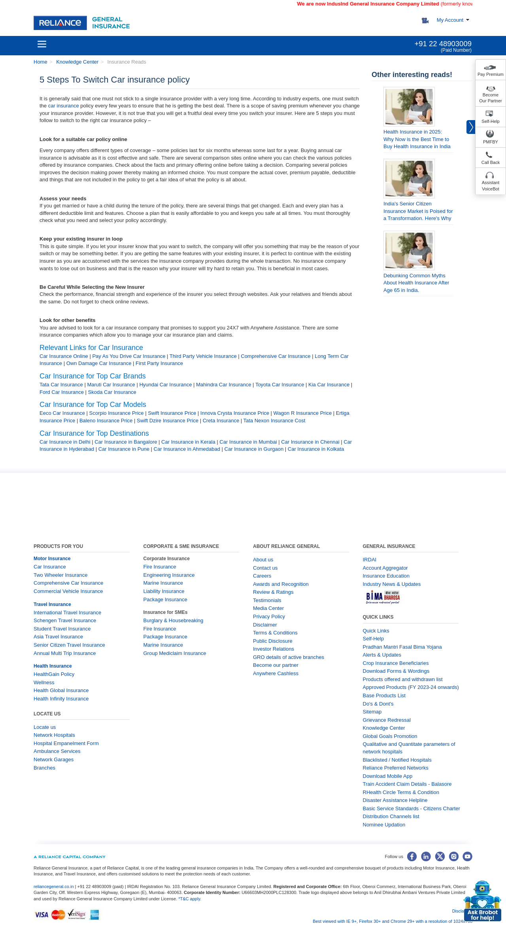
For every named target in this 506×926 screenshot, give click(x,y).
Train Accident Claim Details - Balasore (407, 784)
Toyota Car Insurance (279, 385)
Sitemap (372, 712)
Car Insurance (50, 567)
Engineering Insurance (169, 575)
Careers (262, 576)
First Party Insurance (159, 363)
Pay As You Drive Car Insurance (128, 356)
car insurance (63, 106)
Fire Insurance (159, 567)
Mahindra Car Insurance (223, 385)
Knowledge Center (77, 62)
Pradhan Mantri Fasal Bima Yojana (402, 647)
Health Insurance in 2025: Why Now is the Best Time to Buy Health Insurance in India (417, 139)
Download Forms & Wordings (396, 671)
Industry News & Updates (392, 584)
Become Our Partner (490, 98)
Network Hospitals (54, 735)
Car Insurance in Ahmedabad (187, 449)
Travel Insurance (52, 604)
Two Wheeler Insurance (61, 575)
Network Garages (54, 759)
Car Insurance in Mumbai (248, 442)
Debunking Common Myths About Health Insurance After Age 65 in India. (416, 283)
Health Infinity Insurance (62, 699)
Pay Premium (491, 74)
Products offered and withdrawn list (403, 679)
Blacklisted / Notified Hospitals (397, 760)
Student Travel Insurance (62, 629)
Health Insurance (53, 666)
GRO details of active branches (288, 657)
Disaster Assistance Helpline (395, 800)
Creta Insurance (221, 420)
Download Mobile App (388, 776)
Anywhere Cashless (275, 673)
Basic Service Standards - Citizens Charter (411, 808)
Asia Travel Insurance (58, 637)
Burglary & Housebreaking (173, 620)
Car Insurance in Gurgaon (254, 449)
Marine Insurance (163, 583)
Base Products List (384, 695)
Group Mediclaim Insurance (174, 653)
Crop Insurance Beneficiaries (396, 663)
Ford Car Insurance (62, 392)
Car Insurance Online (64, 356)
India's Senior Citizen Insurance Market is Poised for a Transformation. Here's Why (418, 211)
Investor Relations (273, 649)
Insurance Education (386, 576)
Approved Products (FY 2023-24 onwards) (411, 687)
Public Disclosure (273, 641)
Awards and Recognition (281, 584)
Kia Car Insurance (328, 385)
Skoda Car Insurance (112, 392)
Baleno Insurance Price (105, 420)
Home (40, 62)
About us (263, 560)
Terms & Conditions (275, 633)
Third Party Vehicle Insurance (203, 356)
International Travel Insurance (67, 612)
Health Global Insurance (62, 690)
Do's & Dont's (378, 704)
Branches (44, 768)
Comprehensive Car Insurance (275, 356)
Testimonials (267, 600)
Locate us (45, 727)
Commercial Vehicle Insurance (68, 591)
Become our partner (275, 665)
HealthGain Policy (54, 674)
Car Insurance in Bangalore (125, 442)
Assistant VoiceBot (491, 185)
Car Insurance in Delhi (65, 442)
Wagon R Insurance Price (303, 413)
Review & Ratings (273, 592)
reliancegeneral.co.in (54, 886)
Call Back (490, 162)
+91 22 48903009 (443, 44)
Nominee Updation (384, 825)
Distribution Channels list (391, 816)
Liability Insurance (164, 591)
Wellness (44, 682)
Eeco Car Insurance (62, 413)
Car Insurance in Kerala (188, 442)
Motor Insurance (52, 558)
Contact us (265, 568)
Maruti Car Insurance (111, 385)
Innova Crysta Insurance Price (234, 413)
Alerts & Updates (382, 655)
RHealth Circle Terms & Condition (401, 792)
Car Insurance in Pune (123, 449)
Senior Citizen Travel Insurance (69, 645)
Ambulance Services (57, 751)
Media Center (268, 608)
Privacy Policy (269, 616)
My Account (450, 20)
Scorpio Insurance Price (116, 413)
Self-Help (490, 121)
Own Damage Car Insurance (99, 363)
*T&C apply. (189, 898)
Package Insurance (165, 599)
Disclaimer (265, 625)
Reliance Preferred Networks (396, 768)
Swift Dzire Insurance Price (167, 420)
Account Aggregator (385, 568)
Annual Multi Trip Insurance (65, 653)
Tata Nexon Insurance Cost (275, 420)
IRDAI (370, 560)
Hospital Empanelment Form (66, 743)
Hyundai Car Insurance (165, 385)
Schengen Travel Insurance (65, 620)
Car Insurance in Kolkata (316, 449)
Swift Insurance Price (172, 413)
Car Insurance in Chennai (310, 442)
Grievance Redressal (387, 720)
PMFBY (490, 141)
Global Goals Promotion (390, 736)
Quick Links (376, 631)
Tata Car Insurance (61, 385)
